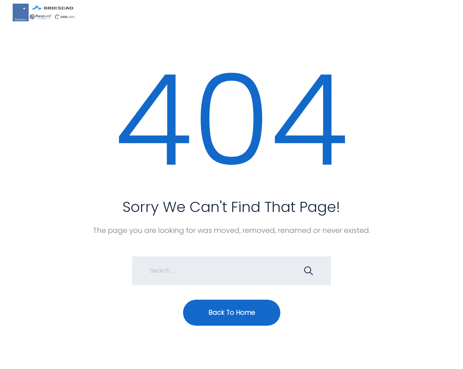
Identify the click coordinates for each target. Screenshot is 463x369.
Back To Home (231, 312)
